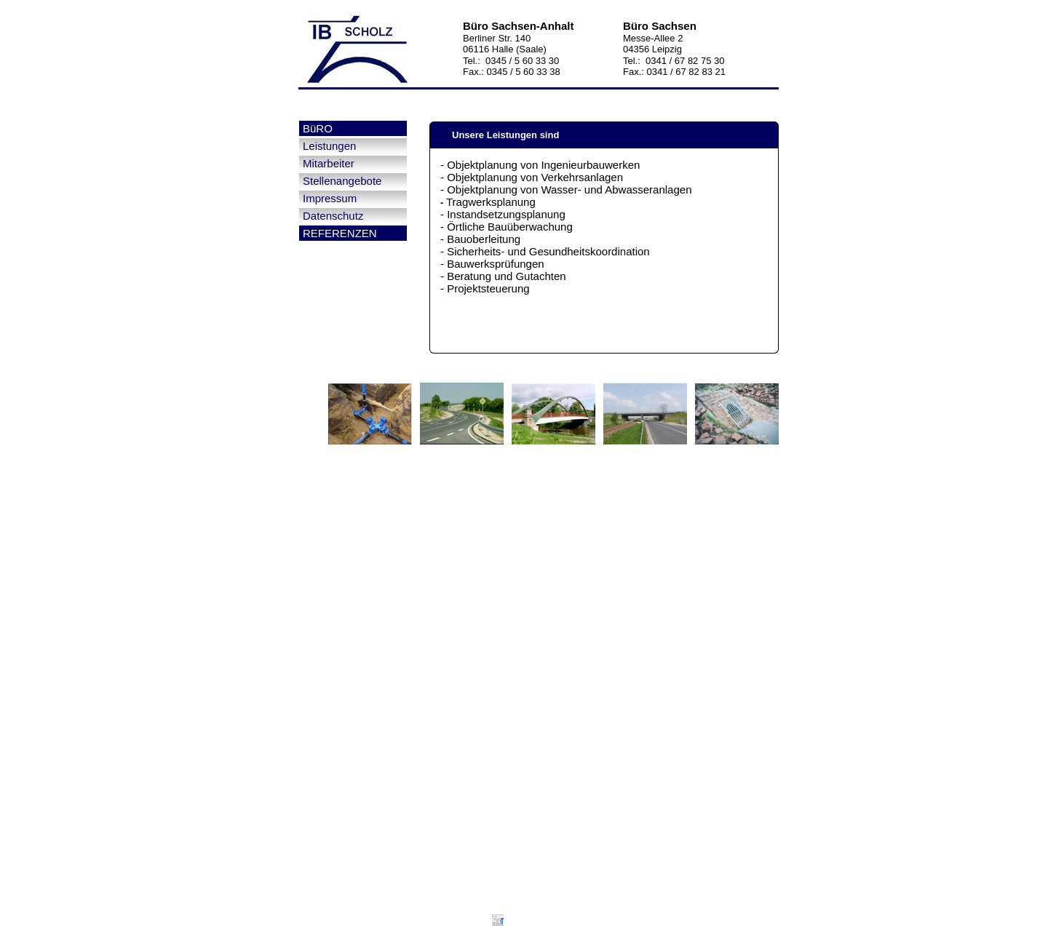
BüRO (318, 128)
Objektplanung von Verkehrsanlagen (535, 177)
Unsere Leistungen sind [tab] (498, 134)
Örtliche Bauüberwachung (510, 226)
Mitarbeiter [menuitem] (328, 163)
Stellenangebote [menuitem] (342, 181)
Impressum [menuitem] (330, 198)
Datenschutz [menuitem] (333, 215)
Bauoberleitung (483, 239)
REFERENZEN (340, 233)
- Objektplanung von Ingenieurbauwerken (540, 165)
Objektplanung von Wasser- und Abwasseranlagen (569, 189)
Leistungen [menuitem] (329, 146)
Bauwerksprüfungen (495, 264)
